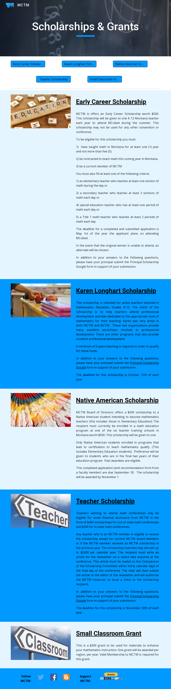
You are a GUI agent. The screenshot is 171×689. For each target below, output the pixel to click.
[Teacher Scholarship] (53, 79)
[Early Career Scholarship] (28, 64)
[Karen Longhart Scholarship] (79, 64)
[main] (85, 28)
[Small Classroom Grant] (105, 79)
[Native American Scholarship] (130, 64)
